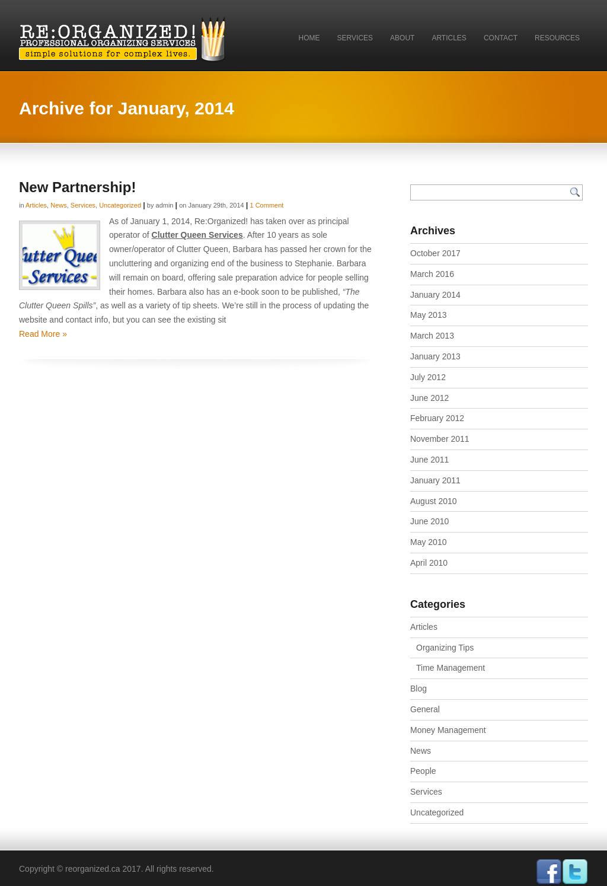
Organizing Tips (445, 647)
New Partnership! (77, 187)
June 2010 (429, 521)
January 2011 (435, 480)
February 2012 (437, 418)
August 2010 (433, 501)
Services (355, 38)
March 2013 (432, 335)
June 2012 (429, 398)
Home (309, 38)
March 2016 (432, 274)
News (58, 205)
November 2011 (439, 439)
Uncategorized (120, 205)
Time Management (450, 668)
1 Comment (266, 205)
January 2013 (435, 356)
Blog (418, 688)
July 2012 (428, 377)
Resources (557, 38)
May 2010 (428, 542)
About (402, 38)
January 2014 (435, 294)
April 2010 (429, 563)
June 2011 (429, 459)
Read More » (43, 334)
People (423, 771)
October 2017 (435, 253)
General (425, 709)
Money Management (448, 730)
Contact (500, 38)
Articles (449, 38)
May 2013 (428, 315)
